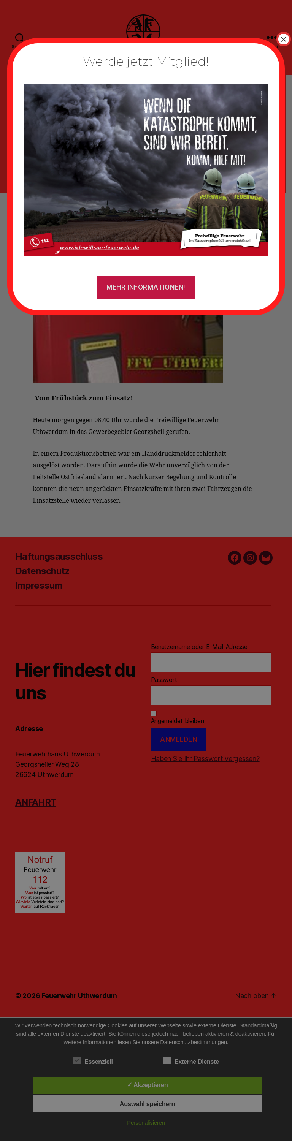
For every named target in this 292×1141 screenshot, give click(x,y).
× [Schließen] (283, 39)
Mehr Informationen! (146, 287)
